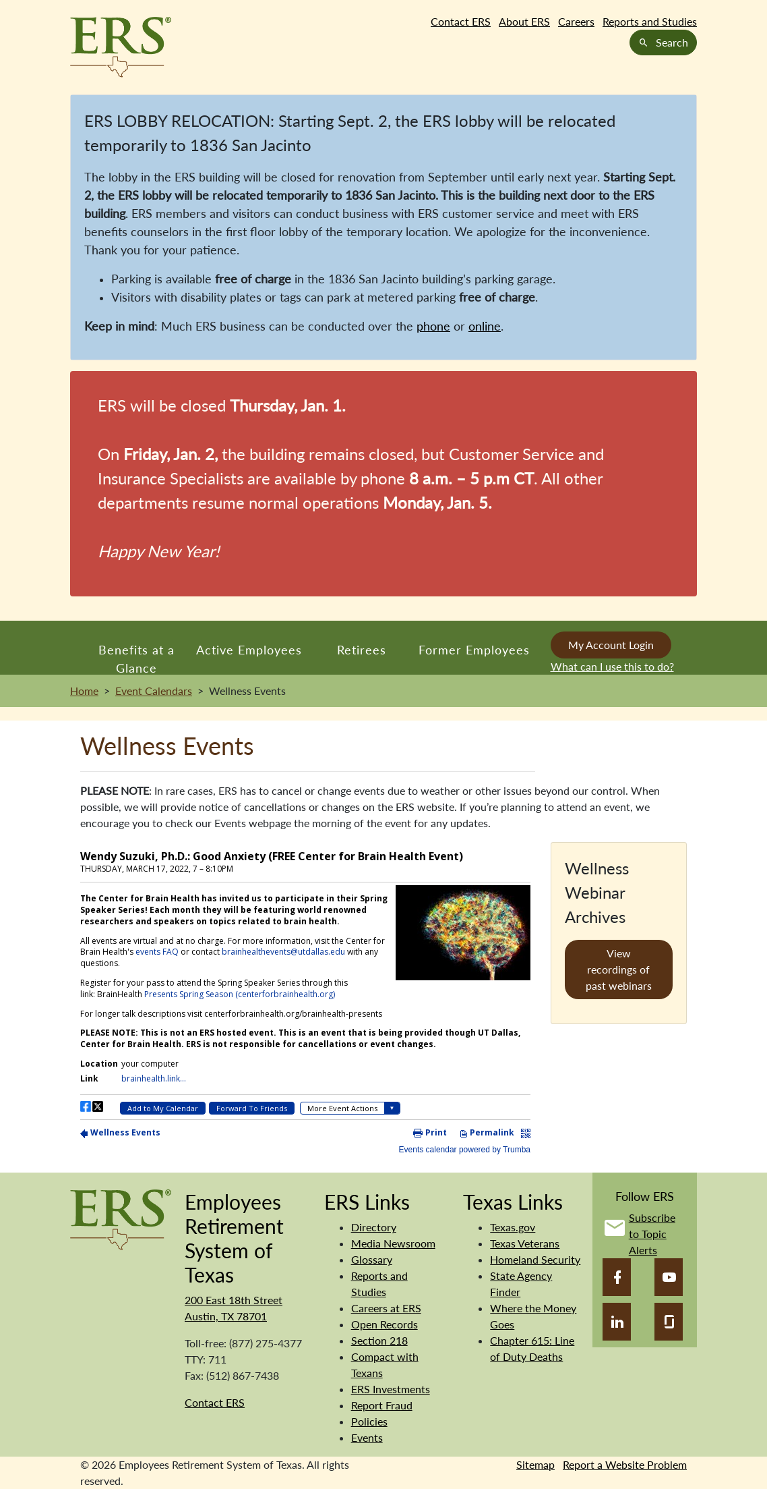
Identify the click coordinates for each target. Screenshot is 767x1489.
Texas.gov (512, 1226)
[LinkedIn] (617, 1322)
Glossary (371, 1259)
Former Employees (474, 649)
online (484, 325)
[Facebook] (617, 1277)
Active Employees (249, 649)
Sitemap (535, 1464)
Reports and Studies (650, 21)
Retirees (361, 649)
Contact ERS (461, 21)
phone (433, 325)
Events (367, 1437)
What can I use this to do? (612, 666)
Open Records (384, 1324)
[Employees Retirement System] (120, 1218)
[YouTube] (668, 1277)
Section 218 (379, 1340)
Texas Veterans (524, 1243)
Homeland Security (535, 1259)
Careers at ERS (386, 1307)
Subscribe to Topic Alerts (652, 1233)
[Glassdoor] (668, 1322)
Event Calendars (153, 690)
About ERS (524, 21)
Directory (373, 1226)
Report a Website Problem (625, 1464)
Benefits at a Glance (136, 658)
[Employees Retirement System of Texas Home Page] (120, 47)
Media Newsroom (393, 1243)
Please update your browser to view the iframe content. (305, 998)
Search (663, 42)
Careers (576, 21)
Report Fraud (381, 1405)
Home (84, 690)
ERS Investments (390, 1388)
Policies (369, 1421)
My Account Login (611, 644)
